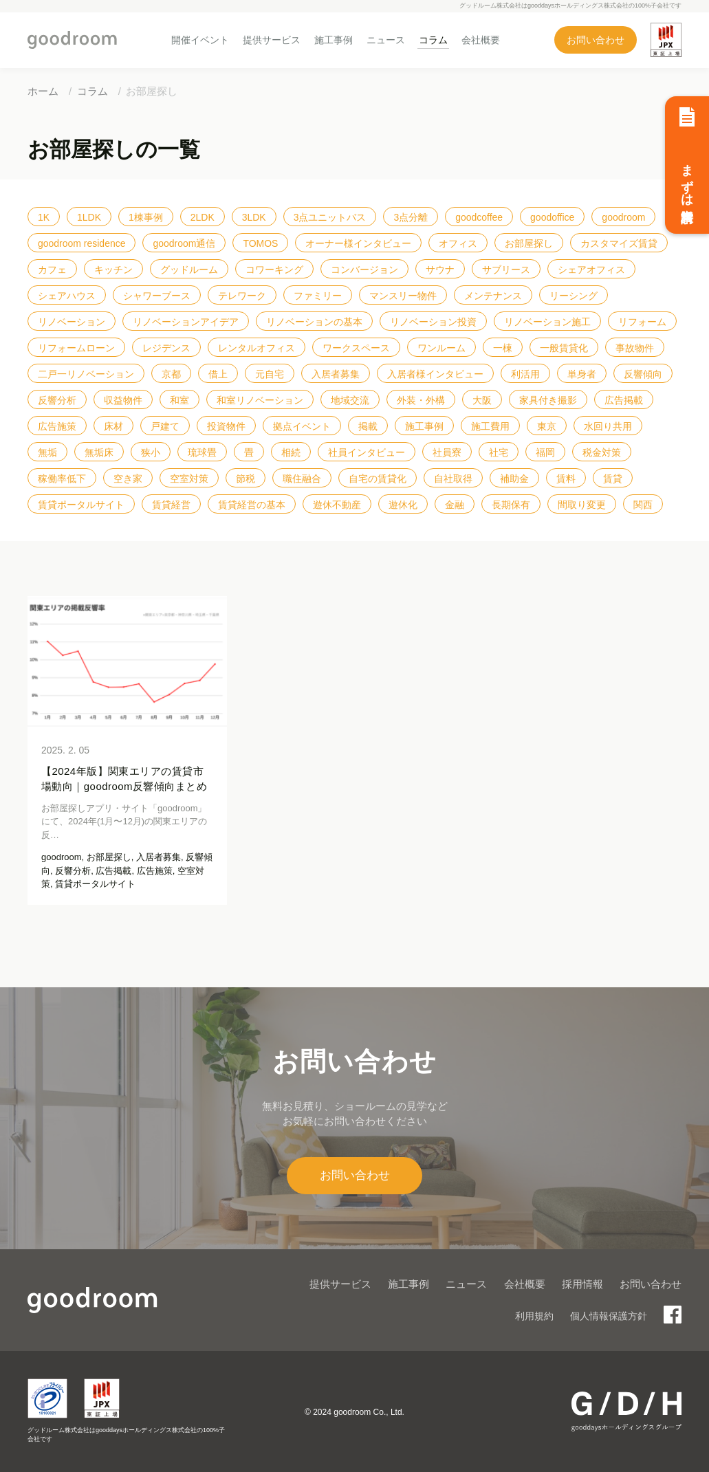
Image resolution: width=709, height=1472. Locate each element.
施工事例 (333, 39)
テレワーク (242, 295)
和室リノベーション (260, 400)
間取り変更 (582, 504)
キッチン (113, 269)
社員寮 (447, 452)
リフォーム (642, 321)
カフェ (52, 269)
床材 (113, 426)
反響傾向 (643, 374)
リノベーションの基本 (314, 321)
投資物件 (226, 426)
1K (44, 217)
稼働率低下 (62, 478)
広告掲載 (623, 400)
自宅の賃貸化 (377, 478)
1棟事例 (146, 217)
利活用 (525, 374)
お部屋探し (529, 243)
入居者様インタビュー (435, 374)
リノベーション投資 (433, 321)
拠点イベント (302, 426)
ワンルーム (441, 347)
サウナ (440, 269)
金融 (454, 504)
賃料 (566, 478)
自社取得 (453, 478)
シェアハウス (67, 295)
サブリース (506, 269)
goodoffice (552, 217)
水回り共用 (608, 426)
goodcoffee (479, 217)
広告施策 (57, 426)
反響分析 (57, 400)
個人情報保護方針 (608, 1315)
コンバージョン (364, 269)
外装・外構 (421, 400)
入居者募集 (336, 374)
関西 (643, 504)
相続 (291, 452)
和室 (179, 400)
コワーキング (274, 269)
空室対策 (189, 478)
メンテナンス (493, 295)
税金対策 (601, 452)
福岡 (545, 452)
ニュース (386, 39)
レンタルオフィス (256, 347)
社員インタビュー (366, 452)
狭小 (150, 452)
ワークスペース (356, 347)
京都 (171, 374)
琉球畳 (202, 452)
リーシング (573, 295)
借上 (218, 374)
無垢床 (99, 452)
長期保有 (511, 504)
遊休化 (403, 504)
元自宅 (269, 374)
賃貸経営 (171, 504)
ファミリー (318, 295)
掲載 (368, 426)
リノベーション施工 (547, 321)
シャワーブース (156, 295)
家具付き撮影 (548, 400)
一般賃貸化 (564, 347)
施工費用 (490, 426)
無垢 (47, 452)
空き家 (127, 478)
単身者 (581, 374)
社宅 (498, 452)
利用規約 (534, 1315)
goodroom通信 (184, 243)
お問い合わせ (595, 39)
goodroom (623, 217)
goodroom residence (82, 243)
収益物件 (123, 400)
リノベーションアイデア (186, 321)
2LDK (202, 217)
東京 (546, 426)
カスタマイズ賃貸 (618, 243)
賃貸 (612, 478)
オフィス (458, 243)
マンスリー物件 (403, 295)
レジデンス (166, 347)
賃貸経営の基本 (251, 504)
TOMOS (260, 243)
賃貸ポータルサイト (81, 504)
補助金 (514, 478)
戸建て (165, 426)
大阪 (482, 400)
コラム (433, 39)
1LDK (89, 217)
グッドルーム (189, 269)
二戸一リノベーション (86, 374)
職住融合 (302, 478)
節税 (245, 478)
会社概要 (480, 39)
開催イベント (200, 39)
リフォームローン (76, 347)
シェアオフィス (591, 269)
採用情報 (582, 1284)
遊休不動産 (337, 504)
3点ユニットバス (330, 217)
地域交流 (350, 400)
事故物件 (634, 347)
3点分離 (410, 217)
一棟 (502, 347)
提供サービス (272, 39)
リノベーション (71, 321)
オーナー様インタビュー (358, 243)
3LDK (254, 217)
